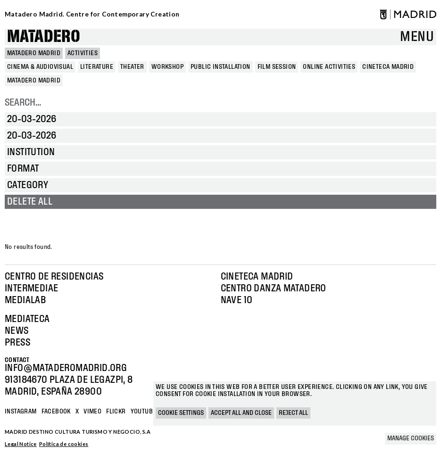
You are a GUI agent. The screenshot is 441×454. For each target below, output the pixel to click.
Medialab (25, 300)
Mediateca (27, 319)
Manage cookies (410, 438)
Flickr (115, 411)
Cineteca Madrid (257, 276)
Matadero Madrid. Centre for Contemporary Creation (92, 14)
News (17, 331)
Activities (82, 53)
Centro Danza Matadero (273, 288)
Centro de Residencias (54, 276)
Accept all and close (241, 413)
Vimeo (92, 411)
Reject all (293, 413)
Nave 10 (237, 300)
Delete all (29, 201)
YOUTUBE (144, 411)
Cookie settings (181, 413)
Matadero (43, 37)
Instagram (21, 411)
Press (17, 342)
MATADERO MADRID (33, 53)
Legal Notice (21, 443)
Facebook (56, 411)
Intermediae (31, 288)
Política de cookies (64, 443)
